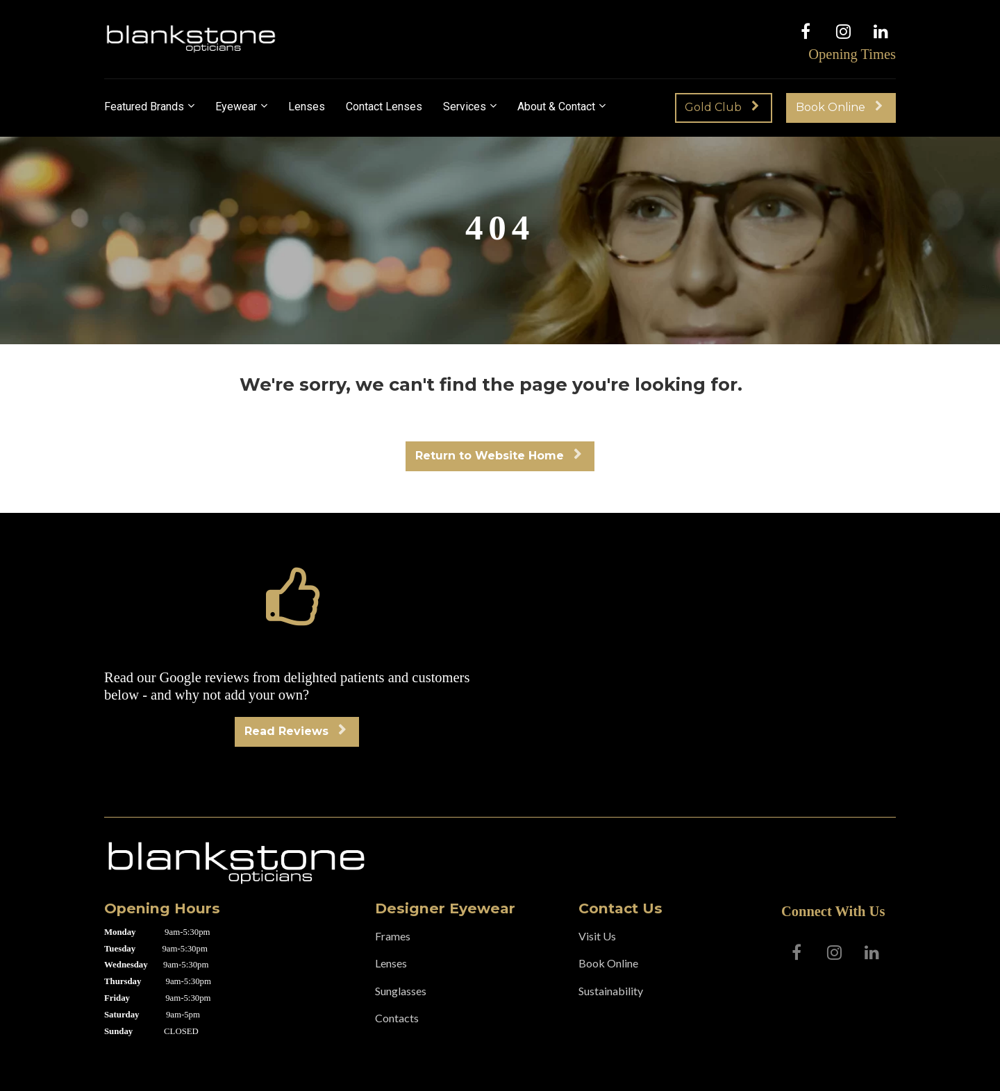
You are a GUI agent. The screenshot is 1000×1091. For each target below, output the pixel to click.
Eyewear (236, 106)
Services (464, 106)
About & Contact (556, 106)
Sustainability (610, 990)
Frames (392, 935)
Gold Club (722, 107)
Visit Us (597, 935)
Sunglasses (400, 990)
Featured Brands (144, 106)
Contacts (397, 1017)
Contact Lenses (384, 106)
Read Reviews (295, 731)
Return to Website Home (498, 455)
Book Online (839, 107)
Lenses (306, 106)
